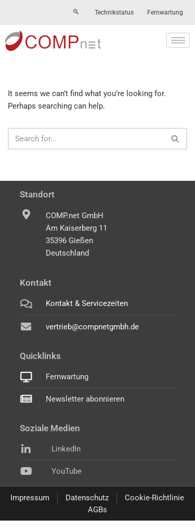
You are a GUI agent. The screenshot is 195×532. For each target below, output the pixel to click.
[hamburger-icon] (178, 40)
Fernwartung (165, 12)
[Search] (86, 139)
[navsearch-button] (76, 12)
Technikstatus (114, 12)
